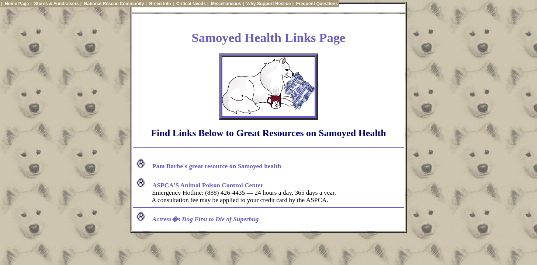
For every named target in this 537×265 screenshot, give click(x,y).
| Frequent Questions (315, 3)
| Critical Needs (189, 3)
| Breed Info (158, 3)
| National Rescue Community (112, 3)
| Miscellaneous (224, 3)
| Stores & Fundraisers (54, 3)
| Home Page (15, 3)
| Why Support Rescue (267, 3)
